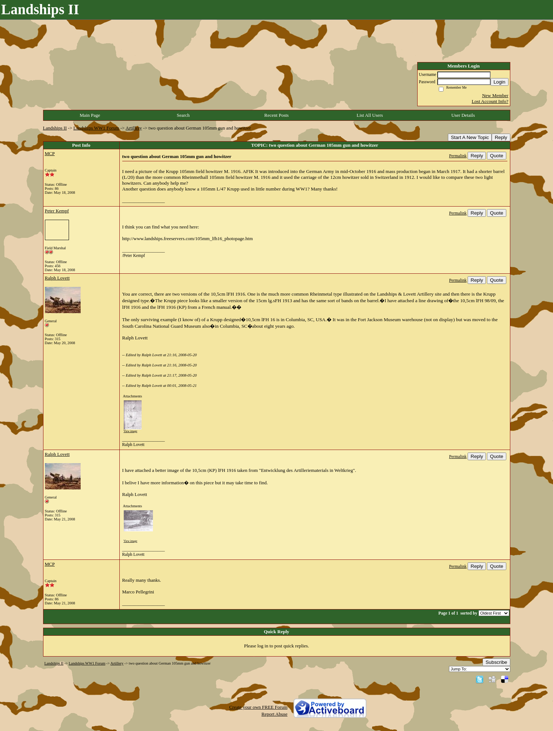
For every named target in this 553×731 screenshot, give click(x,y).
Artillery (134, 128)
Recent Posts (276, 115)
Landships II (55, 128)
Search (183, 115)
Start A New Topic (470, 137)
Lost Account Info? (490, 101)
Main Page (90, 115)
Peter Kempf (57, 210)
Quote (496, 155)
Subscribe (496, 662)
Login (500, 82)
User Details (463, 115)
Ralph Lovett (57, 278)
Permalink (457, 156)
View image (130, 431)
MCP (50, 153)
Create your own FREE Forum (258, 707)
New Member (495, 95)
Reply (501, 137)
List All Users (370, 115)
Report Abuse (274, 714)
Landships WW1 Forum (96, 128)
